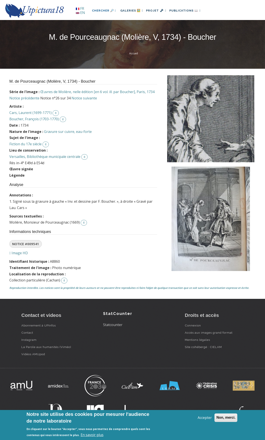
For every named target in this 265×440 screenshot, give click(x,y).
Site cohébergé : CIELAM (203, 347)
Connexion (193, 325)
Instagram (29, 339)
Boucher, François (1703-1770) (34, 119)
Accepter (205, 417)
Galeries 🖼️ (132, 10)
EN (80, 12)
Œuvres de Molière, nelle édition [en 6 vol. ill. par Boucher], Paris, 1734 (97, 91)
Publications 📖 (190, 10)
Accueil (133, 53)
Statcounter (112, 324)
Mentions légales (197, 339)
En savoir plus (92, 434)
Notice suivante (84, 98)
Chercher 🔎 (104, 10)
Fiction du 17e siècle (25, 144)
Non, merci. (225, 417)
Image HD (18, 253)
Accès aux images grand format (209, 332)
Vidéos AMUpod (33, 354)
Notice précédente (24, 98)
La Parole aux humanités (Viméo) (46, 347)
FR (80, 8)
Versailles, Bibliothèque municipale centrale (44, 156)
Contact (27, 332)
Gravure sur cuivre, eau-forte (68, 131)
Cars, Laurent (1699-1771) (30, 112)
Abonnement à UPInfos (38, 325)
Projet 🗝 (159, 10)
